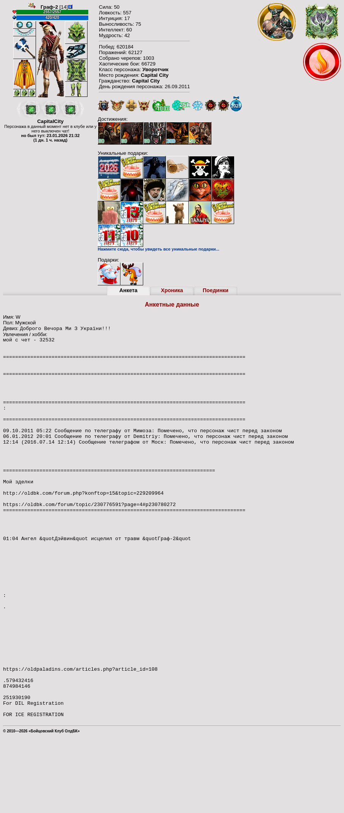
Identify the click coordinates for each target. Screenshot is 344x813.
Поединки (215, 290)
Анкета (128, 290)
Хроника (172, 290)
